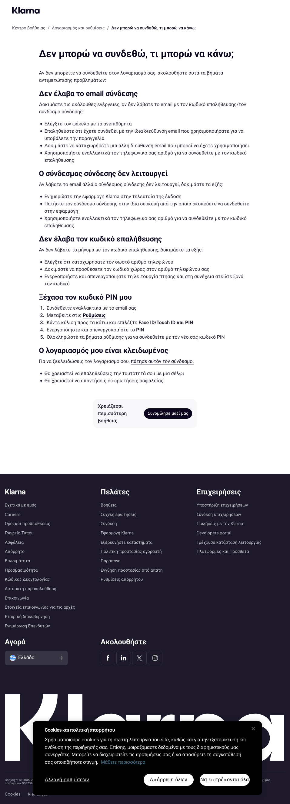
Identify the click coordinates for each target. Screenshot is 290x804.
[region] (147, 758)
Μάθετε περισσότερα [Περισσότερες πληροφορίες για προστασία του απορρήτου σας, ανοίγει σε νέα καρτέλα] (123, 762)
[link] (94, 315)
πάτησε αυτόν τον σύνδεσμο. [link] (162, 361)
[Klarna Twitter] (139, 658)
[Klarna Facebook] (108, 658)
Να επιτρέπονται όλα (224, 779)
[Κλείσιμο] (253, 728)
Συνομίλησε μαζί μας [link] (168, 413)
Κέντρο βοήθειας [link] (28, 28)
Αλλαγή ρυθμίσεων (67, 780)
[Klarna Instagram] (155, 658)
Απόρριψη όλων (168, 779)
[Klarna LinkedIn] (123, 658)
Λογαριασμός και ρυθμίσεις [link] (78, 28)
